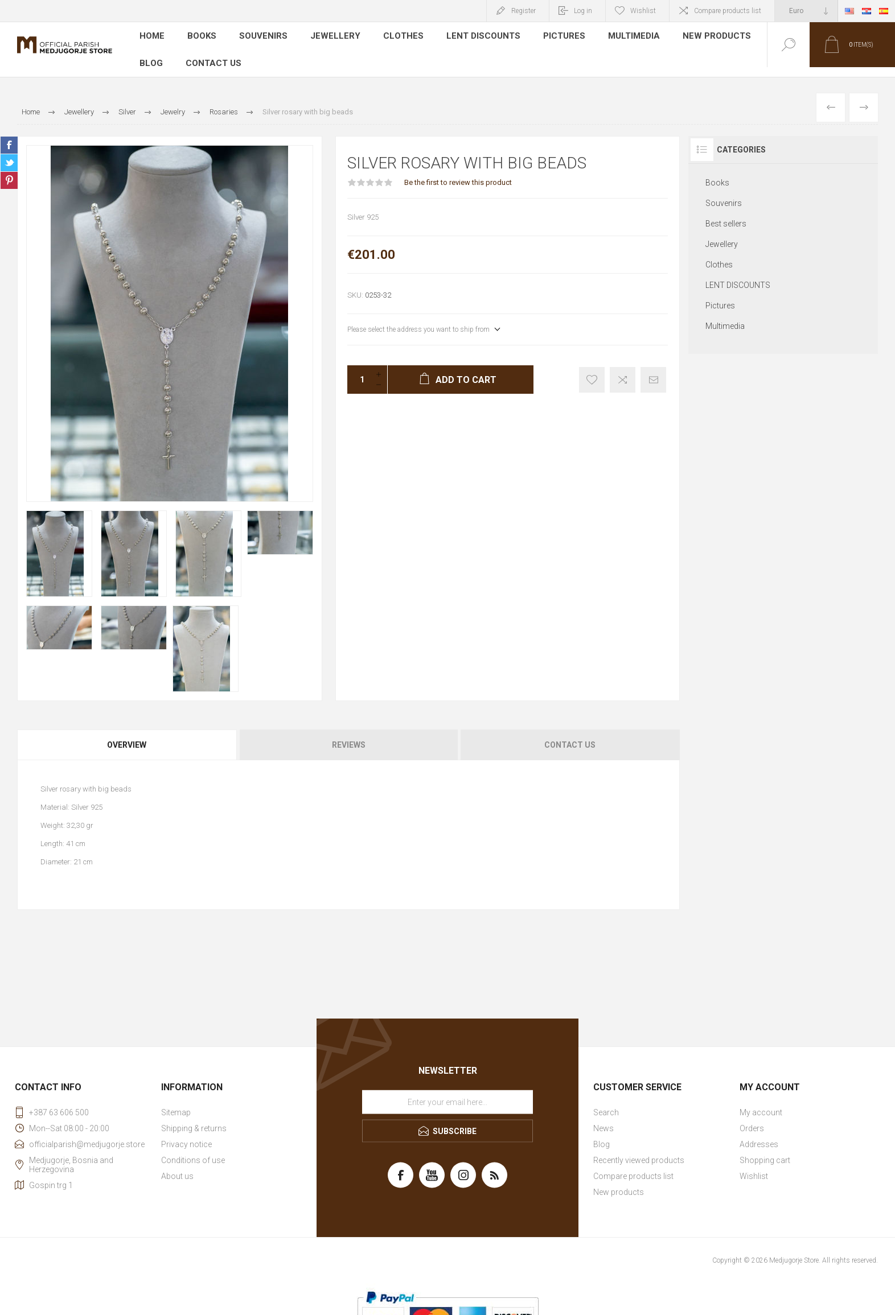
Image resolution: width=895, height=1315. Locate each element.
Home (152, 36)
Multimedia (625, 36)
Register (523, 11)
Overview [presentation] (126, 735)
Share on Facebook (9, 135)
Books (202, 36)
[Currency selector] (806, 11)
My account (761, 1102)
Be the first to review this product (458, 172)
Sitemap (176, 1102)
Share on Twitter (9, 153)
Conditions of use (193, 1150)
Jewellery (332, 36)
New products (706, 36)
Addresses (759, 1134)
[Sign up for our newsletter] (447, 1092)
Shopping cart (765, 1150)
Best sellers (725, 214)
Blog (151, 53)
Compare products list (727, 11)
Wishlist (754, 1166)
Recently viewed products (638, 1150)
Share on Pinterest (9, 170)
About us (177, 1166)
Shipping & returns (194, 1118)
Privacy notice (186, 1134)
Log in (583, 11)
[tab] (127, 735)
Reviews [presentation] (349, 735)
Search (606, 1102)
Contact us (212, 53)
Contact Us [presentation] (570, 735)
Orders (752, 1118)
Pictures (555, 36)
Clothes (397, 36)
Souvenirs (263, 36)
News (603, 1118)
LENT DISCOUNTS (475, 36)
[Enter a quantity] (358, 370)
